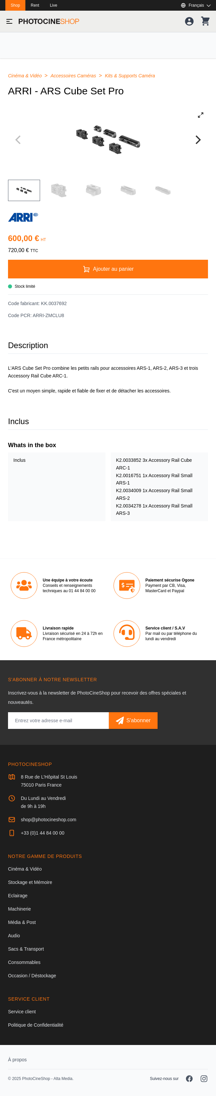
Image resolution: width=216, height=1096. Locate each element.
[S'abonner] (133, 720)
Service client (22, 1011)
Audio (14, 935)
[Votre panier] (205, 21)
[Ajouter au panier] (108, 269)
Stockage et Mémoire (30, 882)
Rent (35, 5)
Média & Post (22, 922)
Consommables (24, 962)
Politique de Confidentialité (35, 1025)
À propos (17, 1059)
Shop (15, 5)
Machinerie (19, 909)
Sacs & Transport (26, 949)
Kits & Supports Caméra (130, 75)
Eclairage (17, 895)
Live (53, 5)
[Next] (197, 139)
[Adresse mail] (58, 720)
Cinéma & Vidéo (25, 75)
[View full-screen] (201, 115)
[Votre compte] (189, 21)
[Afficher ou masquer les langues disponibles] (196, 5)
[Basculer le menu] (9, 21)
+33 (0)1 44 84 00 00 (42, 833)
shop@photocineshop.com (48, 819)
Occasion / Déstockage (32, 975)
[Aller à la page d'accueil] (49, 21)
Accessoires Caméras (74, 75)
